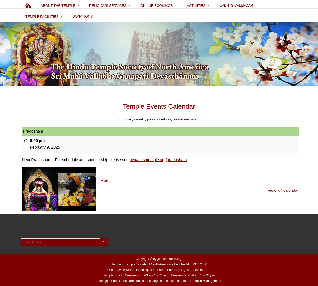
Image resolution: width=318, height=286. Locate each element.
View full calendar (283, 190)
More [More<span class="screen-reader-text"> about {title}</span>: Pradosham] (104, 180)
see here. (191, 119)
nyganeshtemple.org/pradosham (158, 160)
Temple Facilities (42, 17)
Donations (82, 16)
